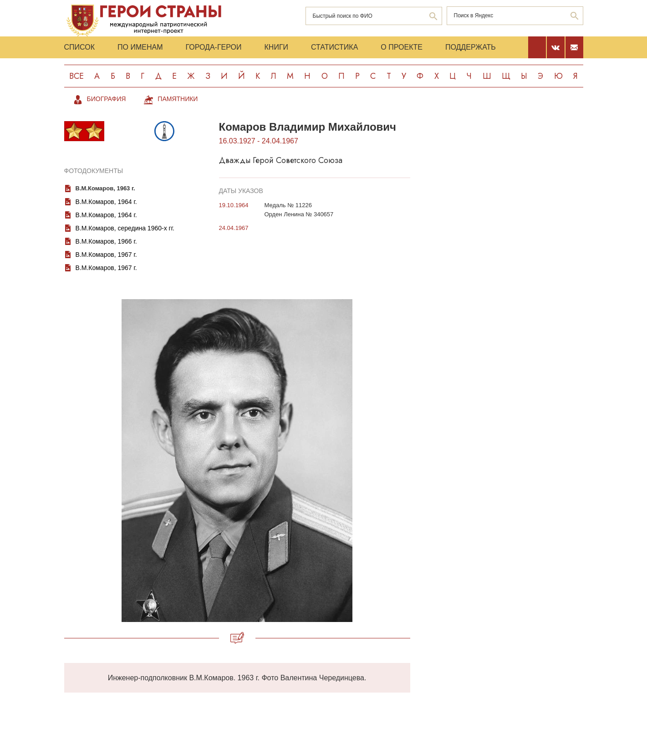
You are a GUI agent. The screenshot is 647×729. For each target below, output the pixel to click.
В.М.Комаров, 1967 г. (106, 254)
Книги (277, 47)
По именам (140, 47)
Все (76, 76)
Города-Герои (213, 47)
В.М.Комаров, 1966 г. (106, 241)
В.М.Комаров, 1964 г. (106, 201)
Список (79, 47)
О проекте (402, 47)
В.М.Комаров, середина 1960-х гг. (125, 228)
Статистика (334, 47)
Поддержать (470, 47)
